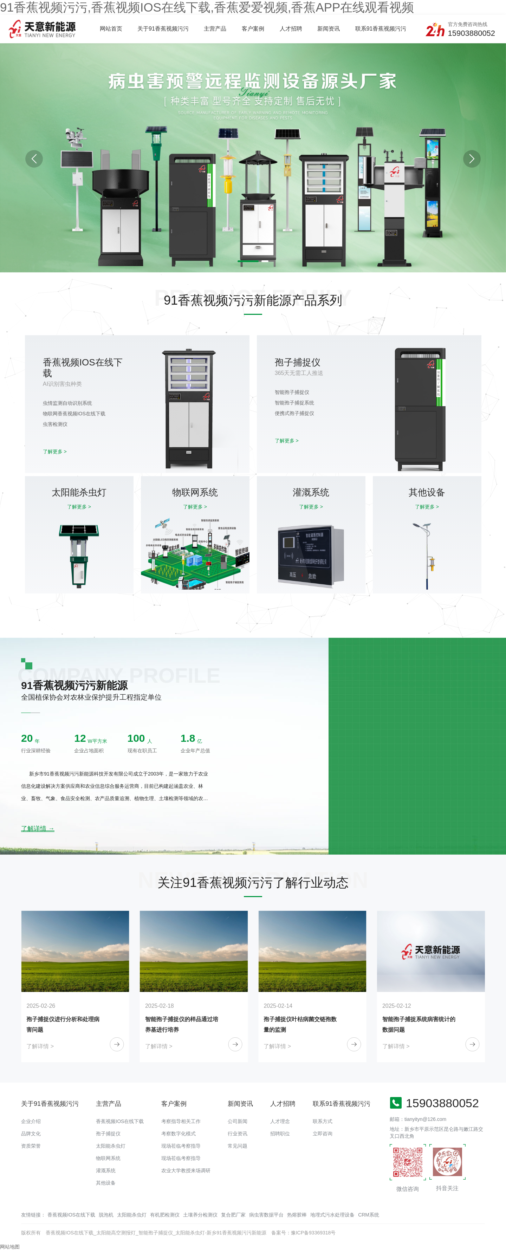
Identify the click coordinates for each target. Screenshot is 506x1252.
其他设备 (106, 1183)
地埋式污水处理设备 (332, 1215)
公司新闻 (237, 1121)
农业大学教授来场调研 (185, 1170)
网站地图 (10, 1247)
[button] (472, 159)
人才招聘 (291, 29)
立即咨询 (322, 1133)
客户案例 (253, 29)
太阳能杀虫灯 (110, 1146)
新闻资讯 (328, 29)
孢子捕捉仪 (108, 1133)
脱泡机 (106, 1215)
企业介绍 (31, 1121)
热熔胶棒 (297, 1215)
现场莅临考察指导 (181, 1146)
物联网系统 (108, 1158)
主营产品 (215, 29)
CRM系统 (368, 1215)
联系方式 (322, 1121)
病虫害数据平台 (266, 1215)
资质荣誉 (31, 1146)
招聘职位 (280, 1133)
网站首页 (111, 29)
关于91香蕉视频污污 (163, 29)
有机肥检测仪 (165, 1215)
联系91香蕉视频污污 (381, 29)
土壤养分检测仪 (200, 1215)
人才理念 (280, 1121)
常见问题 (237, 1146)
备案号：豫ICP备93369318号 (303, 1232)
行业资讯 (237, 1133)
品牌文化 (31, 1133)
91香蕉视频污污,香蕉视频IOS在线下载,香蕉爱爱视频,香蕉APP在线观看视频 (207, 7)
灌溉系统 (106, 1170)
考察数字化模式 (178, 1133)
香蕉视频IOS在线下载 (120, 1121)
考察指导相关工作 (181, 1121)
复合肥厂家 (233, 1215)
